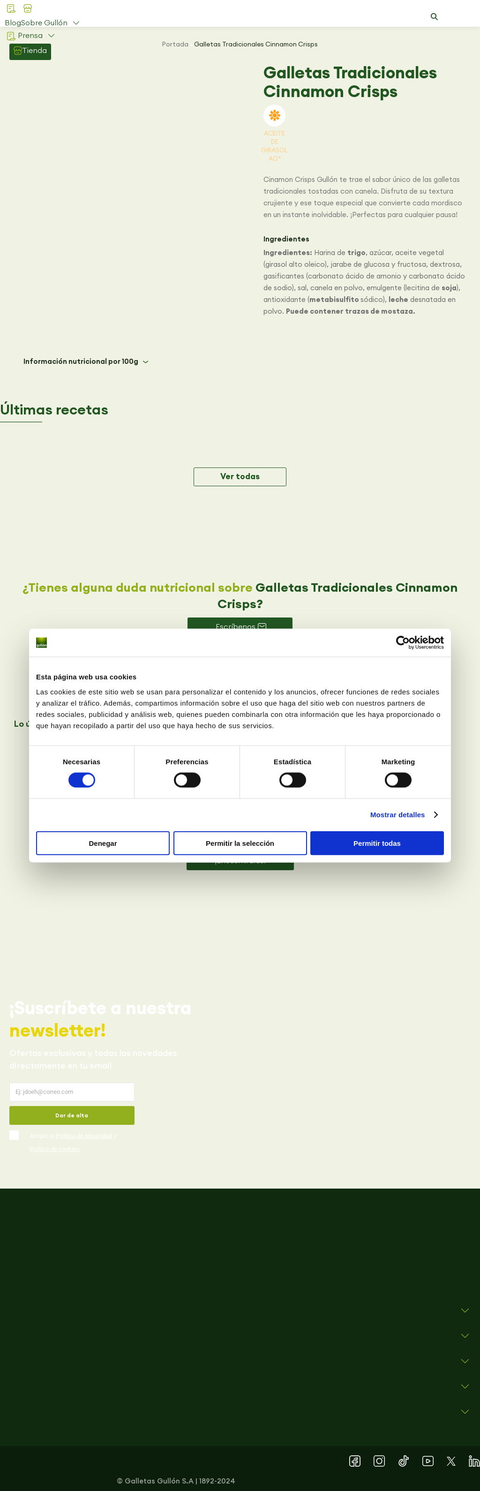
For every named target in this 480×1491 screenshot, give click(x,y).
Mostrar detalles (397, 815)
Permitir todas (377, 843)
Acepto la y (73, 1142)
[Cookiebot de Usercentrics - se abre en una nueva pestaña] (403, 643)
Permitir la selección (240, 843)
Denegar (103, 843)
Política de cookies (55, 1148)
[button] (434, 16)
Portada (175, 44)
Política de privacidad (84, 1135)
